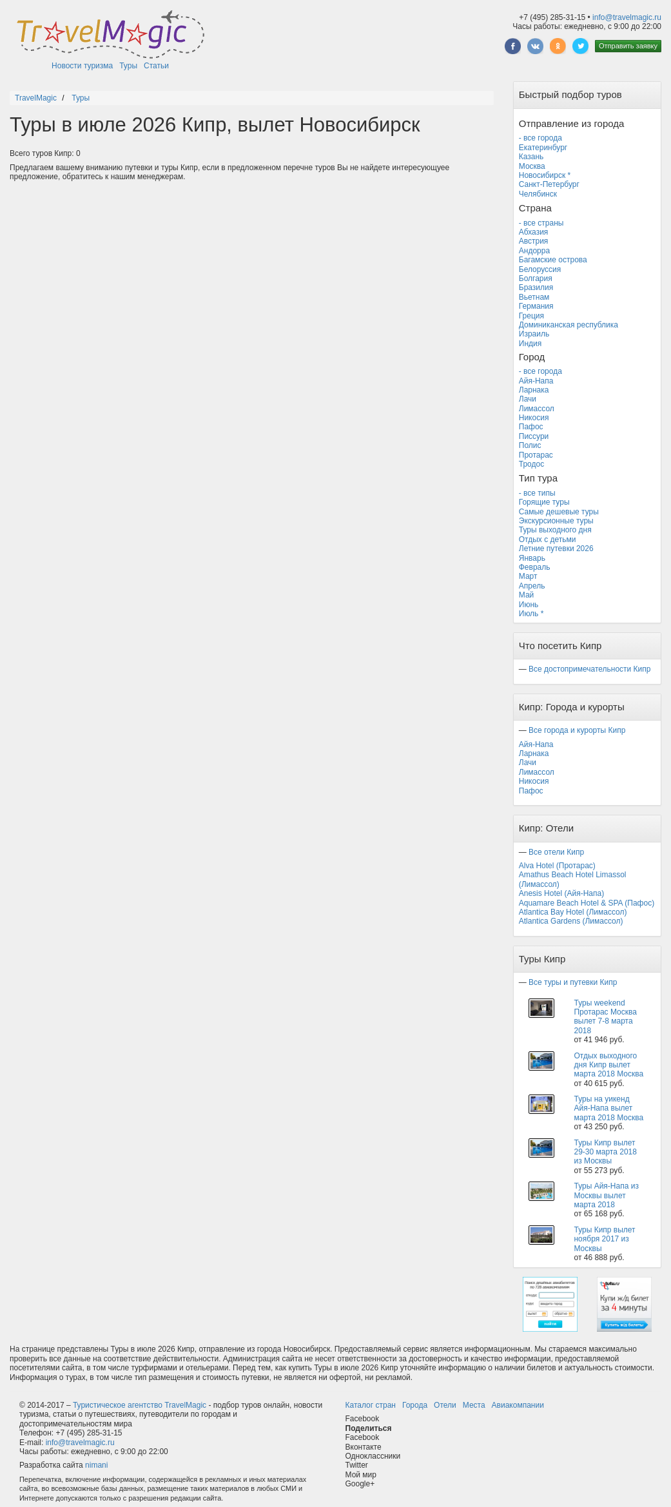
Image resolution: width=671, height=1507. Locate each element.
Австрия (534, 241)
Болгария (535, 278)
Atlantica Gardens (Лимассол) (571, 921)
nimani (96, 1465)
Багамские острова (553, 259)
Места (474, 1405)
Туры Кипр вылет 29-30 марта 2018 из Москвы (605, 1152)
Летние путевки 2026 (556, 548)
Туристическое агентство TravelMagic (139, 1405)
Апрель (532, 585)
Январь (532, 558)
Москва (532, 166)
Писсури (534, 436)
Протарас (536, 455)
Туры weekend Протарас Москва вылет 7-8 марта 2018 (605, 1016)
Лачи (527, 398)
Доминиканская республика (568, 324)
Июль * (531, 613)
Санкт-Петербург (549, 184)
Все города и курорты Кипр (577, 730)
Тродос (531, 464)
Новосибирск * (544, 175)
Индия (530, 343)
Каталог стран (370, 1405)
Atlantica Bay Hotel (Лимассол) (573, 912)
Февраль (534, 567)
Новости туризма (82, 65)
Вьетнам (534, 297)
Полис (530, 445)
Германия (536, 306)
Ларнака (534, 389)
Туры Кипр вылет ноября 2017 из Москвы (604, 1239)
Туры (128, 65)
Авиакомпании (518, 1405)
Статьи (156, 65)
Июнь (529, 604)
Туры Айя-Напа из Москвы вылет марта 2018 (606, 1195)
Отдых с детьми (547, 539)
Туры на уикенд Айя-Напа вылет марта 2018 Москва (608, 1108)
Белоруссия (540, 269)
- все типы (537, 493)
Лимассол (536, 408)
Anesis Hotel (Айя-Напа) (561, 893)
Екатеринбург (543, 147)
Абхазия (534, 232)
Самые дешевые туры (559, 511)
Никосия (534, 417)
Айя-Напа (536, 380)
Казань (531, 156)
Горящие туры (544, 502)
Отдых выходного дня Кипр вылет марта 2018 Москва (608, 1065)
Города (414, 1405)
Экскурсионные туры (556, 520)
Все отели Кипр (556, 852)
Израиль (534, 333)
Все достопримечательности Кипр (589, 669)
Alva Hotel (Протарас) (557, 865)
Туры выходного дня (555, 529)
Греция (531, 315)
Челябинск (538, 194)
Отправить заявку (628, 46)
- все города (540, 137)
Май (526, 594)
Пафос (531, 426)
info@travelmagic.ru (626, 17)
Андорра (534, 250)
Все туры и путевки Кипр (573, 982)
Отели (445, 1405)
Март (528, 576)
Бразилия (536, 287)
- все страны (541, 223)
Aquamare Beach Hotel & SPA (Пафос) (586, 903)
